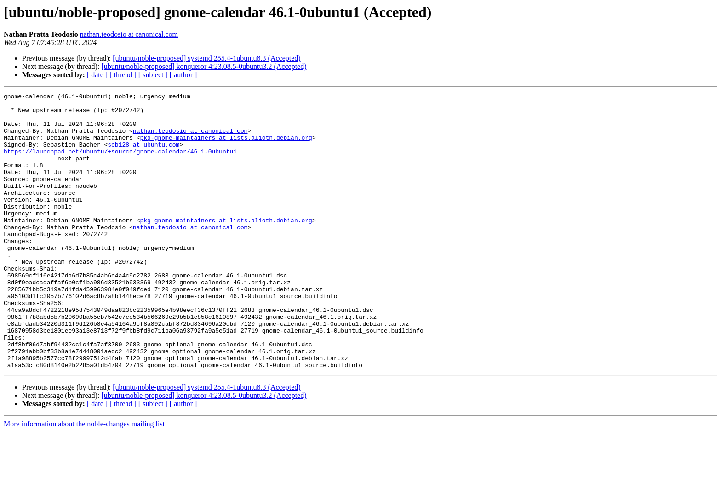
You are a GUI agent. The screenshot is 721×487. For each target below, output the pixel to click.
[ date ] (97, 75)
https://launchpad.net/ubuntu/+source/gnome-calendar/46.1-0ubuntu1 (120, 163)
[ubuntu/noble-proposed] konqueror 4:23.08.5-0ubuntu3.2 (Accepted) (203, 66)
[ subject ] (153, 75)
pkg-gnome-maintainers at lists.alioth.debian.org (226, 147)
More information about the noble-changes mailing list (84, 479)
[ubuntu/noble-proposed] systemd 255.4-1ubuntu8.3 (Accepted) (206, 58)
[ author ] (183, 75)
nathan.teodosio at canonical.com (129, 34)
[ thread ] (123, 75)
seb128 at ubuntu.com (143, 155)
